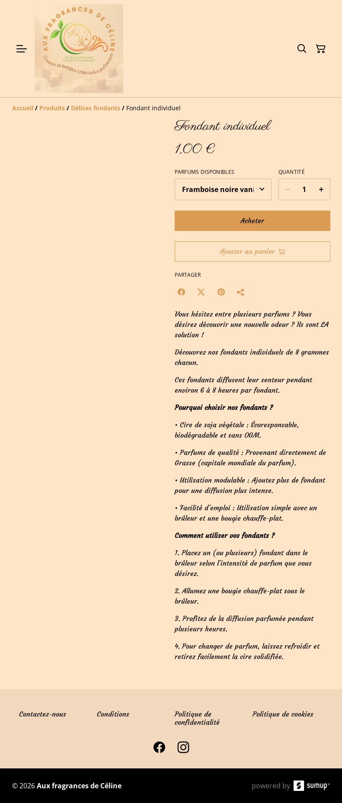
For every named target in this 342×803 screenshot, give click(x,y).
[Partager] (240, 291)
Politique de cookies (283, 714)
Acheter (252, 220)
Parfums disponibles (205, 172)
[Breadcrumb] (171, 108)
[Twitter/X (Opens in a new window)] (201, 291)
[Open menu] (21, 48)
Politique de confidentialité (197, 718)
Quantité (291, 172)
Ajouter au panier (252, 251)
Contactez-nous (42, 714)
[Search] (301, 48)
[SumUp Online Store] (312, 786)
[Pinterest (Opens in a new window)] (220, 291)
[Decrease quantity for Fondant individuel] (287, 189)
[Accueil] (22, 108)
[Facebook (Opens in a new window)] (181, 291)
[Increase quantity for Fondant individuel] (321, 189)
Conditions (113, 714)
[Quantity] (304, 189)
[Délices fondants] (95, 108)
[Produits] (52, 108)
